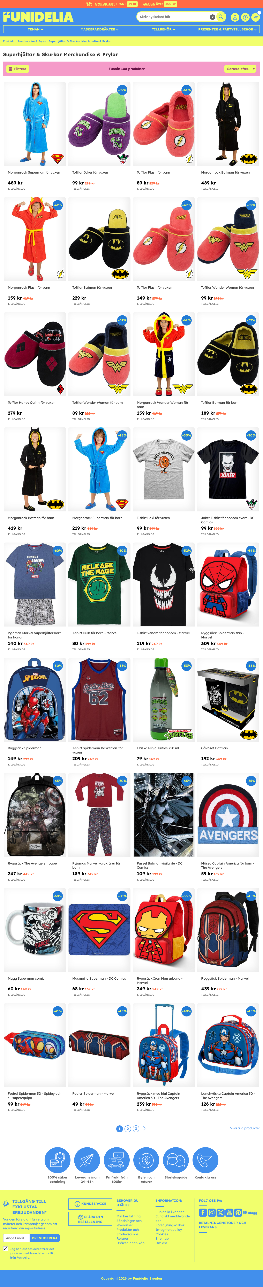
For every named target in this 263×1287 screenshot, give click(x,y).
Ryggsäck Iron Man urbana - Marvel (159, 980)
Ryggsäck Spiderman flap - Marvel (222, 635)
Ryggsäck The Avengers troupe (32, 863)
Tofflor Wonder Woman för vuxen (227, 288)
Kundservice (90, 1204)
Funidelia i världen (170, 1212)
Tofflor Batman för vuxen (92, 288)
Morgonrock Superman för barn (97, 518)
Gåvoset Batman (214, 748)
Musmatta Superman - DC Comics (99, 978)
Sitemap (162, 1239)
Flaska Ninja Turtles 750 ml (158, 748)
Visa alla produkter (245, 1128)
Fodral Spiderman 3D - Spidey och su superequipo (34, 1095)
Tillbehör (162, 29)
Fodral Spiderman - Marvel (93, 1093)
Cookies (162, 1234)
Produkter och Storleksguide (128, 1231)
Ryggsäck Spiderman (25, 748)
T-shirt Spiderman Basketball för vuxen (97, 750)
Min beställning (129, 1216)
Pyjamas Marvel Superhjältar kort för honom (34, 635)
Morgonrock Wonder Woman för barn (162, 405)
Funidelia (9, 41)
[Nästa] (144, 1128)
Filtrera (20, 69)
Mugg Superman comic (26, 978)
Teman (34, 29)
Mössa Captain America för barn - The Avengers (227, 865)
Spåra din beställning (90, 1219)
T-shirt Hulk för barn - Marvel (94, 633)
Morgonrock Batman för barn (31, 518)
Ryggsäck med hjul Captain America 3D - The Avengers (158, 1095)
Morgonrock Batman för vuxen (225, 172)
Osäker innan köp (130, 1243)
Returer (122, 1239)
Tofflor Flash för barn (153, 172)
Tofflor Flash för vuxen (154, 288)
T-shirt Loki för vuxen (153, 518)
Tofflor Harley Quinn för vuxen (31, 403)
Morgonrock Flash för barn (29, 288)
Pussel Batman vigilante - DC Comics (159, 865)
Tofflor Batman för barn (220, 403)
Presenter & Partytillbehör (225, 29)
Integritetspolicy (169, 1229)
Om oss (161, 1243)
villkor (52, 1253)
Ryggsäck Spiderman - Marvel (225, 978)
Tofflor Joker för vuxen (90, 172)
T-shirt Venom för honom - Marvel (163, 633)
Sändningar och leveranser (129, 1223)
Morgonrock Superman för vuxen (34, 172)
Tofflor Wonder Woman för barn (97, 403)
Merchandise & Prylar (32, 41)
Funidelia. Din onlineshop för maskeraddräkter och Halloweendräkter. (38, 17)
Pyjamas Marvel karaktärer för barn (96, 865)
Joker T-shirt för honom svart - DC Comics (227, 520)
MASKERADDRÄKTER (98, 29)
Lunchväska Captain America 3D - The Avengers (228, 1095)
